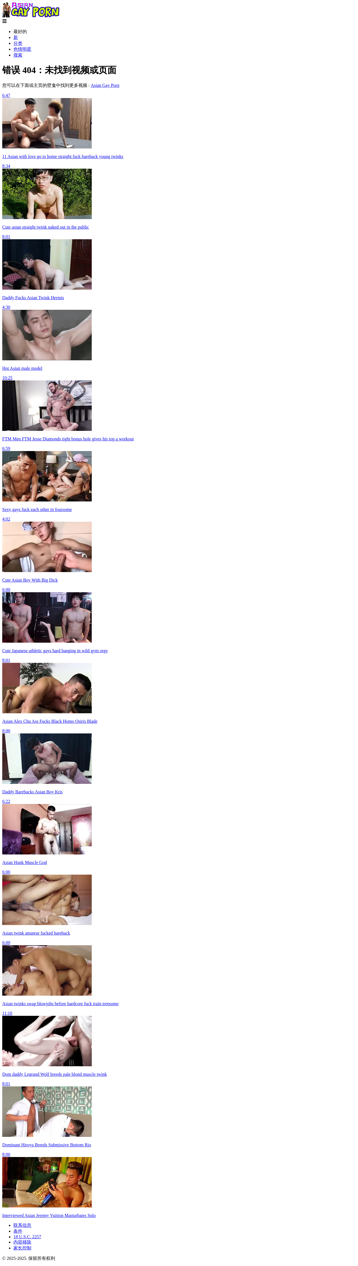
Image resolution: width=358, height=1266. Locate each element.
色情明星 (22, 49)
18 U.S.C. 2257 (27, 1236)
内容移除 (22, 1242)
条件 (17, 1231)
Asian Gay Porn (105, 85)
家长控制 (22, 1248)
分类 (17, 43)
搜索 (17, 55)
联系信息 (22, 1225)
